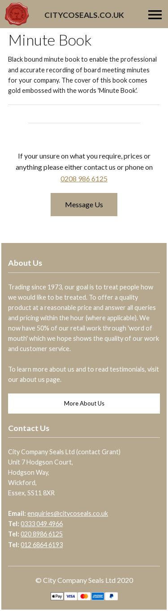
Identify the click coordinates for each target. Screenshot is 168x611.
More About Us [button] (84, 403)
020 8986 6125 (42, 534)
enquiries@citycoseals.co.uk (67, 513)
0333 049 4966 (42, 523)
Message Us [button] (84, 204)
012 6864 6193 (42, 544)
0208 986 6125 (84, 178)
